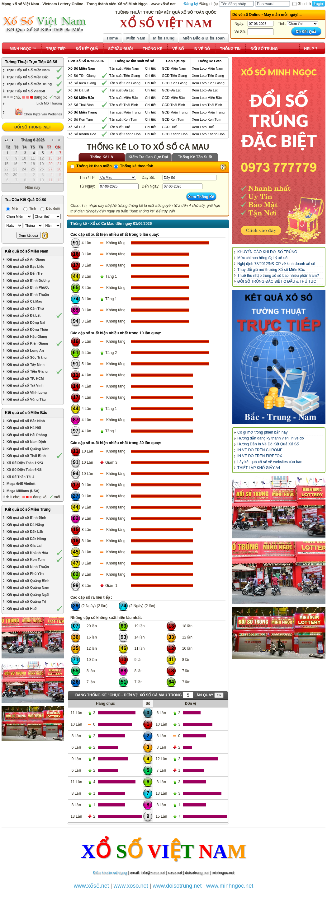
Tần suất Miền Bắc (123, 98)
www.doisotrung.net (177, 886)
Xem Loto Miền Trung (208, 112)
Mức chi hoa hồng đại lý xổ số (262, 258)
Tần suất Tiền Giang (124, 75)
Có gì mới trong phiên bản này (262, 432)
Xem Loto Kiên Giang (208, 83)
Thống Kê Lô (101, 157)
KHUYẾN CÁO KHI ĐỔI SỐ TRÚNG (267, 252)
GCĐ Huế (169, 127)
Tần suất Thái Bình (123, 105)
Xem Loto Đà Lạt (204, 90)
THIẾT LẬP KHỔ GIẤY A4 (258, 468)
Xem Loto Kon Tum (206, 119)
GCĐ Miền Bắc (173, 98)
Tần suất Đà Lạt (121, 90)
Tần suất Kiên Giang (124, 83)
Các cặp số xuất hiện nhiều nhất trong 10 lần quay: (115, 333)
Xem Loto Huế (203, 127)
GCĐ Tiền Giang (174, 75)
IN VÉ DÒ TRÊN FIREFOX (259, 456)
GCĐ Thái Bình (173, 105)
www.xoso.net (131, 886)
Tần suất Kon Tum (123, 119)
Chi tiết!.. (152, 68)
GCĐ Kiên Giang (174, 83)
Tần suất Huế (119, 127)
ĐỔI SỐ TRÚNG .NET (32, 127)
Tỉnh (29, 208)
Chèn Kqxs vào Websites (38, 112)
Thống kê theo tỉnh (133, 166)
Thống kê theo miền (91, 166)
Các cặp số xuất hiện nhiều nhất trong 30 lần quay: (115, 443)
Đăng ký (191, 4)
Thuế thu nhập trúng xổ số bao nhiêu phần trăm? (278, 275)
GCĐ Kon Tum (173, 119)
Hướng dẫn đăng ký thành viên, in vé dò (270, 438)
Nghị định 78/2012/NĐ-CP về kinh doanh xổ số (276, 264)
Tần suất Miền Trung (125, 112)
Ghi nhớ (301, 4)
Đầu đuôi (50, 208)
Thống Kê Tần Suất (195, 157)
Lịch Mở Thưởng (49, 103)
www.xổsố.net (91, 886)
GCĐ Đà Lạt (171, 90)
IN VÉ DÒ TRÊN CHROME (259, 450)
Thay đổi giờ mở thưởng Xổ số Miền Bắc (271, 269)
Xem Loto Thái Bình (207, 105)
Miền (12, 208)
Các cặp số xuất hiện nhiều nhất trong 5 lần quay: (114, 234)
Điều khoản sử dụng (110, 873)
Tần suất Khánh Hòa (125, 134)
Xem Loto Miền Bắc (207, 98)
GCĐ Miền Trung (174, 112)
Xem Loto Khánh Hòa (208, 134)
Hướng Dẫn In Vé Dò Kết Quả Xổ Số (268, 444)
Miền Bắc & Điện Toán (204, 38)
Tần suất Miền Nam (124, 68)
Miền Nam (135, 38)
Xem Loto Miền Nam (207, 68)
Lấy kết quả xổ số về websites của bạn (269, 462)
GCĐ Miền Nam (174, 68)
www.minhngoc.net (229, 886)
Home (112, 38)
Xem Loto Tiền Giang (208, 75)
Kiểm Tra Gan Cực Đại (148, 157)
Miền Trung (163, 38)
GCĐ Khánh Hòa (175, 134)
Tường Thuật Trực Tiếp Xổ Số (31, 62)
